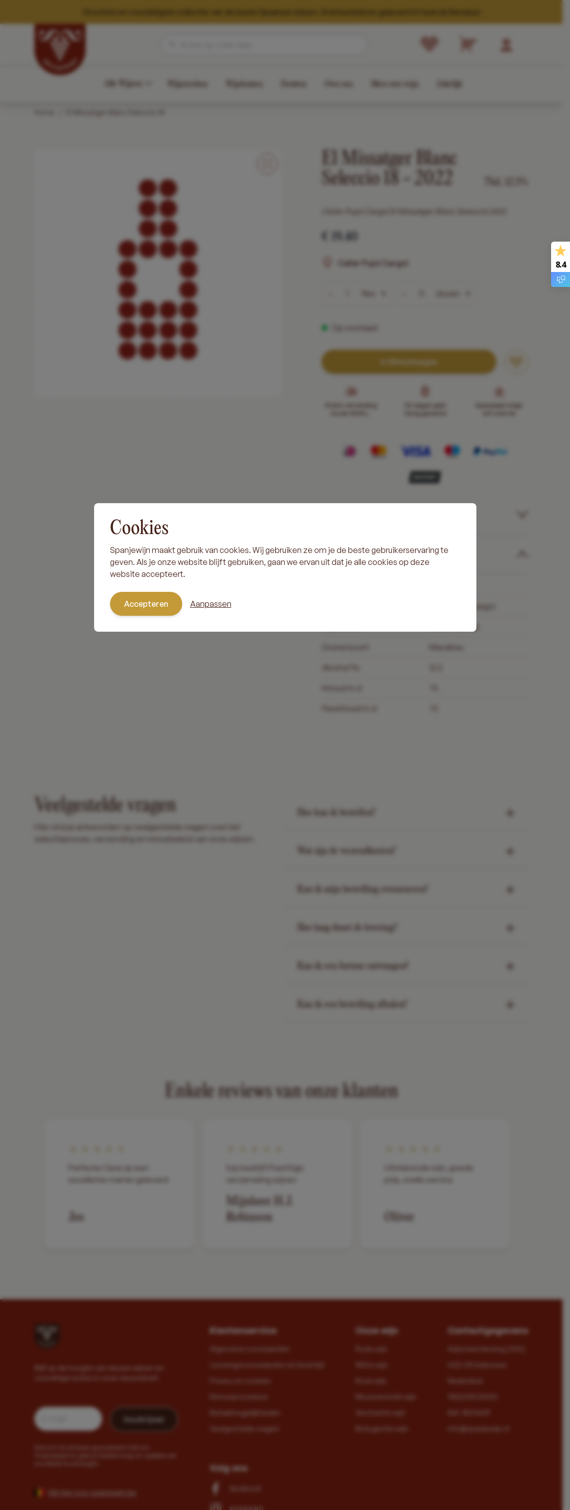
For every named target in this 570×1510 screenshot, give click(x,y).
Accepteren (146, 604)
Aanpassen (210, 604)
